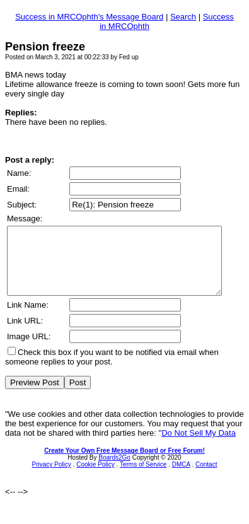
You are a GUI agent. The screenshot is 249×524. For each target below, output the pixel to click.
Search (183, 16)
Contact (206, 477)
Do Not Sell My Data (198, 446)
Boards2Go (114, 470)
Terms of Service (143, 477)
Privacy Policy (51, 477)
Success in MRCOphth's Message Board (89, 16)
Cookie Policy (95, 477)
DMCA (181, 477)
